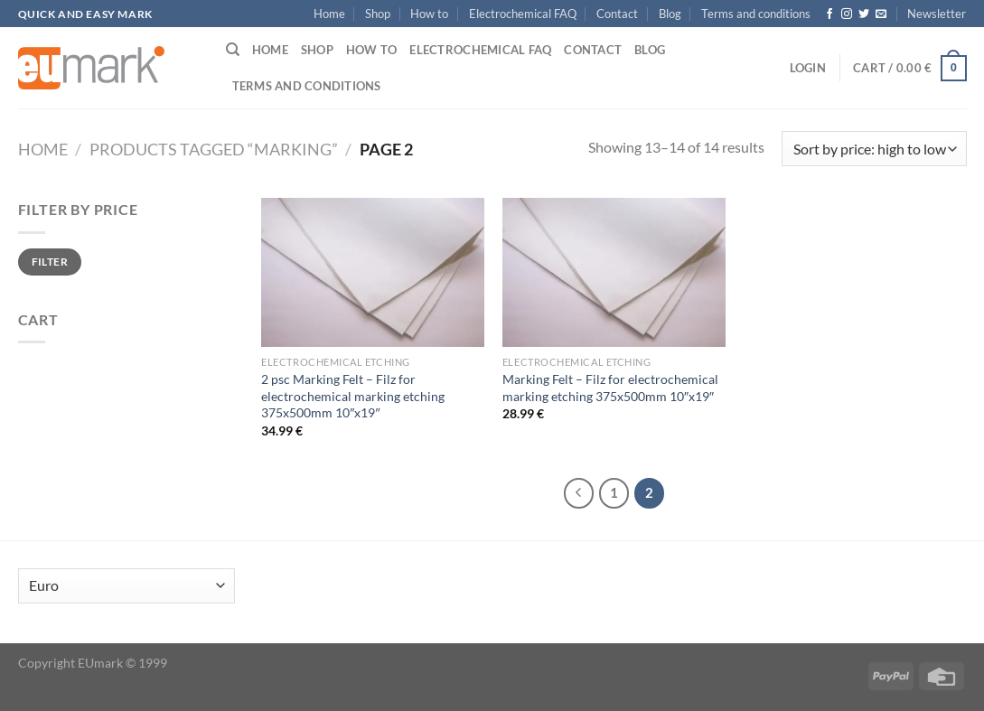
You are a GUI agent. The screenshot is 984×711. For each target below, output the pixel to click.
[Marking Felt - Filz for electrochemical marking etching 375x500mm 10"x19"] (614, 272)
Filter (50, 261)
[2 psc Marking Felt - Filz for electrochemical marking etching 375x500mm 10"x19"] (372, 272)
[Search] (232, 50)
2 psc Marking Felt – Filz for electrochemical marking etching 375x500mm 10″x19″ (353, 395)
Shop (377, 13)
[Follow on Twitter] (863, 14)
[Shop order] (874, 148)
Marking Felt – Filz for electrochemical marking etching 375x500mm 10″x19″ (610, 387)
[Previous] (579, 493)
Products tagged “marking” (213, 149)
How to (429, 13)
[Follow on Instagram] (846, 14)
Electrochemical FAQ (522, 13)
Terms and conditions (756, 13)
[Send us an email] (881, 14)
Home (329, 13)
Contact (617, 13)
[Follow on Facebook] (829, 14)
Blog (670, 13)
